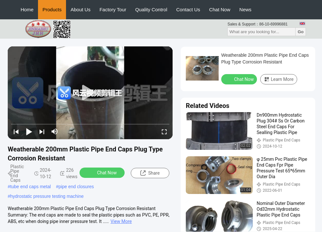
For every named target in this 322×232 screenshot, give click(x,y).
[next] (41, 131)
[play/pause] (29, 131)
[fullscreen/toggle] (164, 131)
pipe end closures (76, 186)
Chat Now (219, 9)
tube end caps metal (30, 186)
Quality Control (151, 9)
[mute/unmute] (54, 131)
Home (27, 9)
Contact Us (188, 9)
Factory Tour (112, 9)
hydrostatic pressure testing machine (47, 196)
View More (121, 221)
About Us (80, 9)
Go (301, 31)
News (245, 9)
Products (52, 9)
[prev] (16, 131)
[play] (90, 93)
